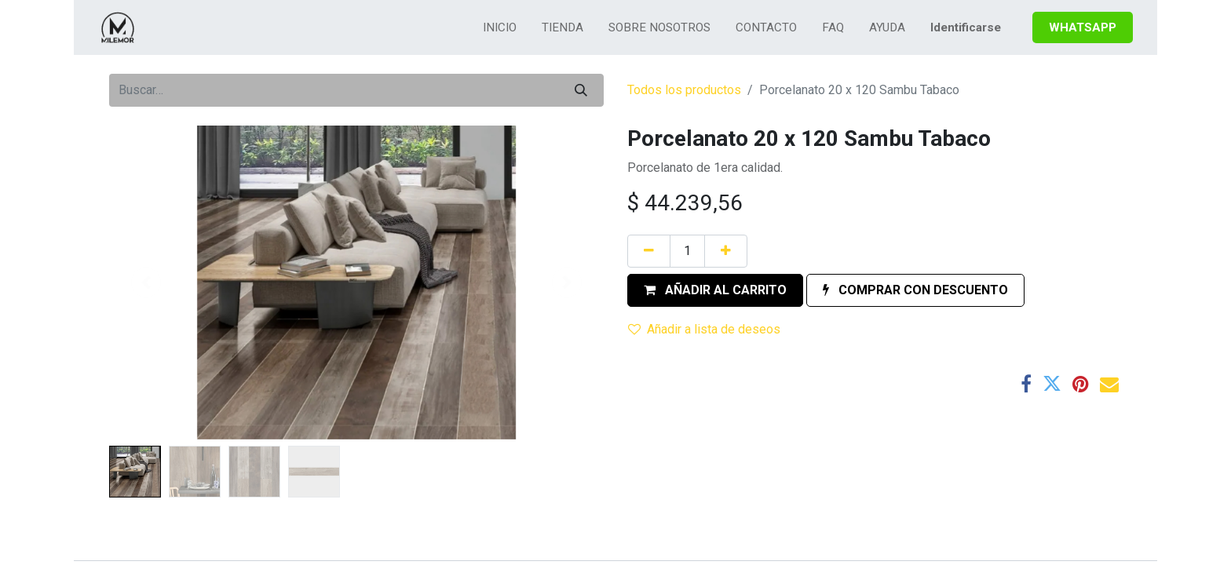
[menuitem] (499, 28)
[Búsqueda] (581, 90)
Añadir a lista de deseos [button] (704, 329)
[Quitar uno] (648, 251)
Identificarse (965, 27)
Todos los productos (684, 89)
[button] (715, 290)
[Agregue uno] (725, 251)
